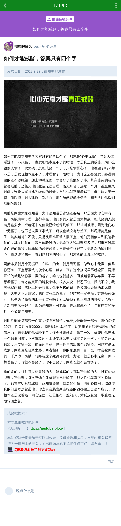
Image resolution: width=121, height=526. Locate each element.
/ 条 (60, 5)
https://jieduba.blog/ (45, 428)
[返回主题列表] (5, 5)
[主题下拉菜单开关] (116, 5)
